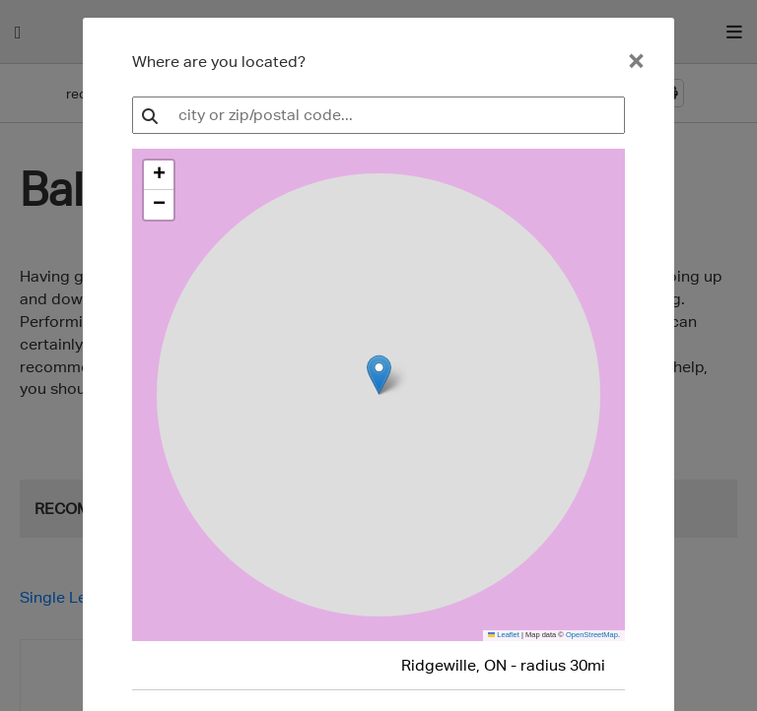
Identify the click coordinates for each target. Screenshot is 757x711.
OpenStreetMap (592, 634)
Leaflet (503, 634)
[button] (158, 175)
